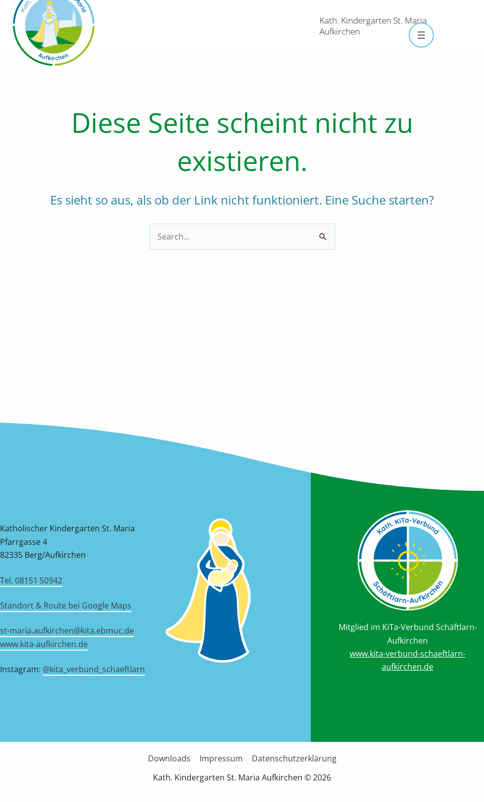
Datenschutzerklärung (293, 758)
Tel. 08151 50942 (31, 580)
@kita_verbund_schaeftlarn (94, 669)
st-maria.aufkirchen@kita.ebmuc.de (67, 630)
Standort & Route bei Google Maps (65, 605)
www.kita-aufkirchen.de (44, 644)
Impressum (221, 758)
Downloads (170, 758)
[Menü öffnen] (421, 35)
